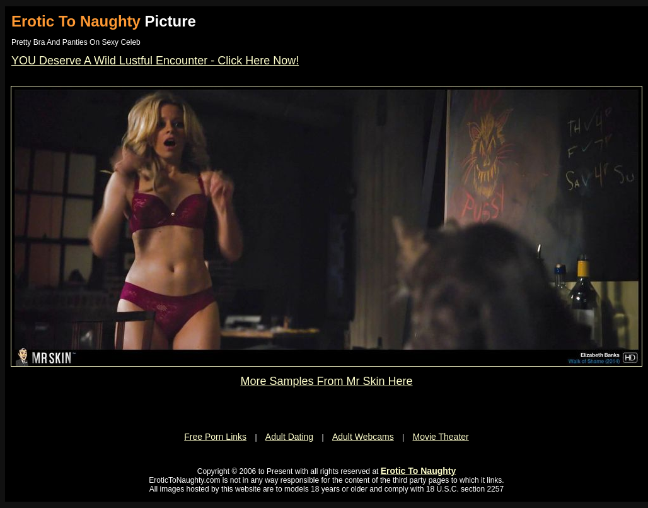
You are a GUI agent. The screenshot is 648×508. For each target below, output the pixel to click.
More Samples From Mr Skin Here (326, 381)
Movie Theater (441, 437)
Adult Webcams (363, 437)
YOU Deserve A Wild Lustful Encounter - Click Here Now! (155, 60)
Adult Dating (289, 437)
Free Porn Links (215, 437)
